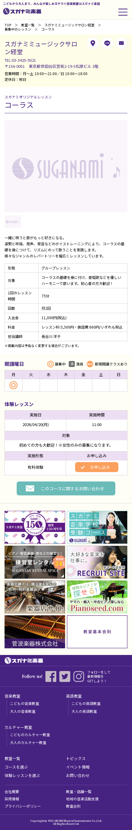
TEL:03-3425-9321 (20, 60)
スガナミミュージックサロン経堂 (69, 24)
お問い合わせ (78, 775)
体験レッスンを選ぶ (22, 775)
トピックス (76, 758)
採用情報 (12, 798)
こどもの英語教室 (86, 703)
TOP (8, 24)
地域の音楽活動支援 (82, 798)
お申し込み (100, 467)
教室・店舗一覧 (78, 791)
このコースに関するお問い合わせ (72, 488)
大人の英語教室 (84, 711)
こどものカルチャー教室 (30, 734)
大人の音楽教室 (22, 711)
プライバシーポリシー (23, 806)
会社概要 (12, 791)
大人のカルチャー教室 (28, 742)
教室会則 (73, 806)
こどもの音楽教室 (24, 703)
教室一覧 (28, 24)
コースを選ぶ (16, 767)
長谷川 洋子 (51, 336)
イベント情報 (78, 767)
